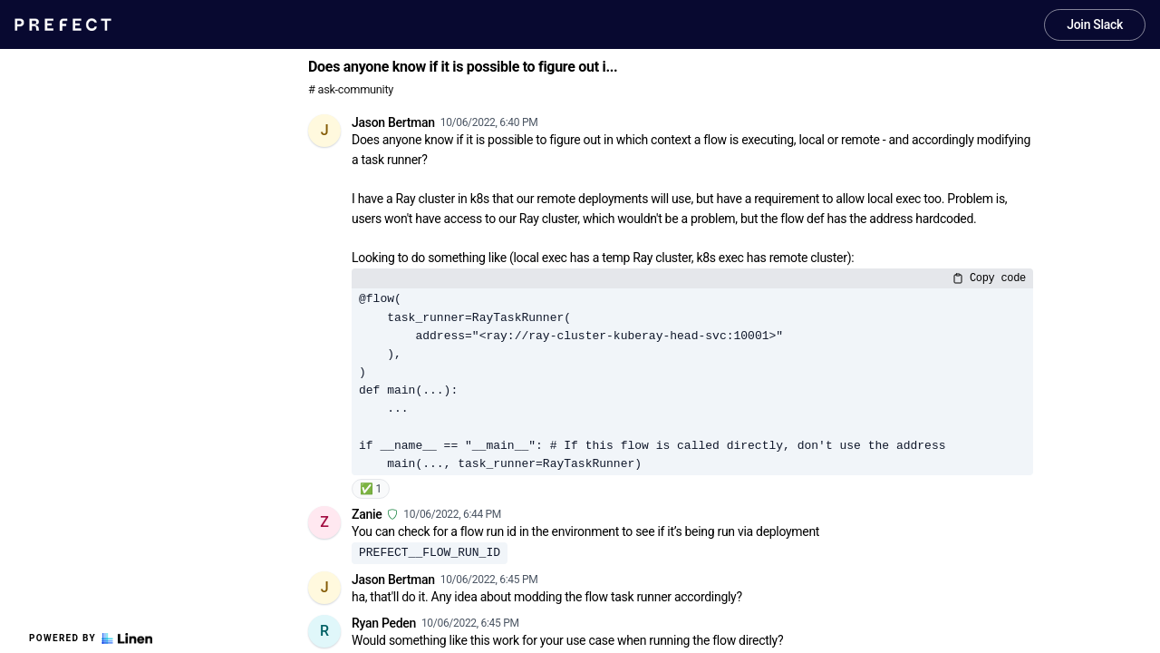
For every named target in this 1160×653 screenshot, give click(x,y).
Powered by (90, 638)
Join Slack (1095, 24)
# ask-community (350, 89)
